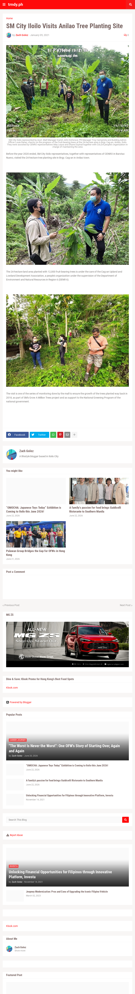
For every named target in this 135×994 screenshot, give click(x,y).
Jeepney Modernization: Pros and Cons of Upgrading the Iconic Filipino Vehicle (67, 891)
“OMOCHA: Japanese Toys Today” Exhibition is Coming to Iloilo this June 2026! (33, 509)
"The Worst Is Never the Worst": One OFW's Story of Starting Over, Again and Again (64, 748)
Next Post (125, 605)
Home (9, 18)
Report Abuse (16, 835)
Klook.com (12, 687)
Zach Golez (26, 451)
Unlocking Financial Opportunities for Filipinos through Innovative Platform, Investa (69, 795)
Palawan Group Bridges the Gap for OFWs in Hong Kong (35, 553)
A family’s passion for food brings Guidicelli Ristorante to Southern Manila (95, 509)
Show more (20, 950)
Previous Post (12, 605)
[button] (4, 5)
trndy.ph (15, 4)
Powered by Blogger (18, 702)
